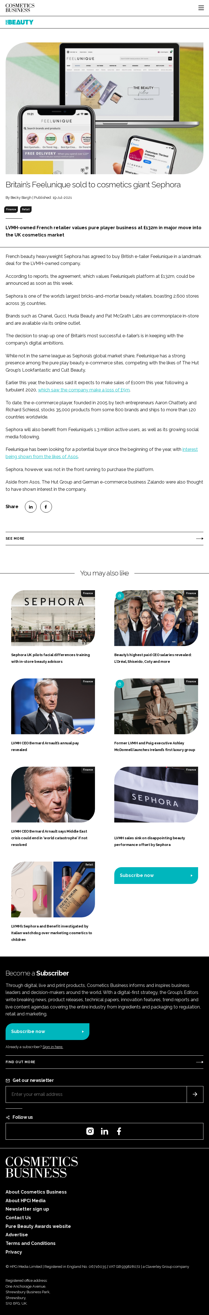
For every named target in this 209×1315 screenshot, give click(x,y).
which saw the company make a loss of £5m (84, 390)
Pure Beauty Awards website (38, 1226)
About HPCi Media (26, 1200)
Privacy (14, 1252)
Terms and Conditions (31, 1243)
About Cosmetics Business (36, 1192)
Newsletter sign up (27, 1209)
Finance (11, 209)
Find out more (20, 1062)
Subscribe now (137, 875)
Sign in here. (52, 1047)
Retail (26, 209)
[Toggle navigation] (201, 8)
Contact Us (18, 1217)
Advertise (17, 1234)
